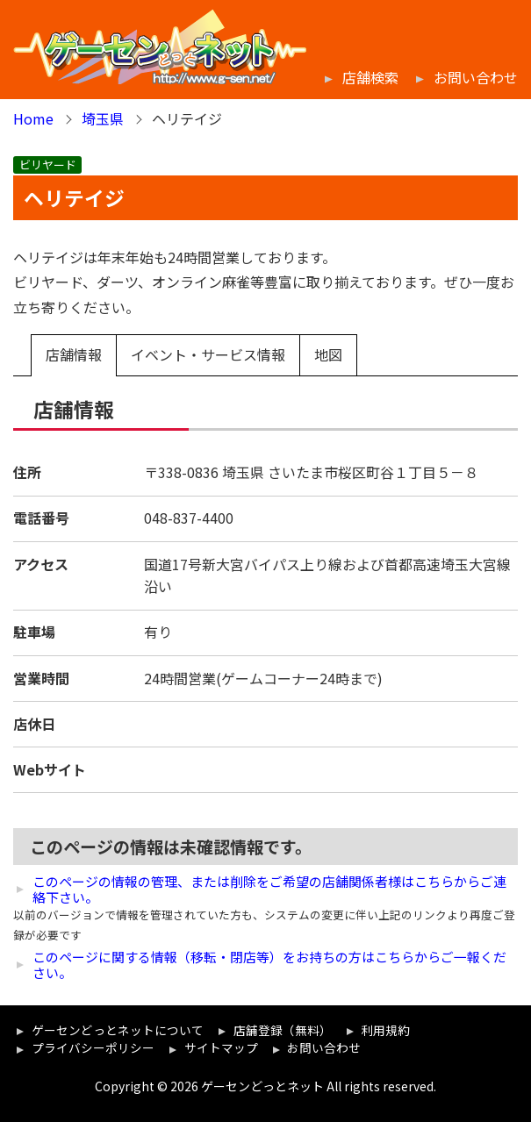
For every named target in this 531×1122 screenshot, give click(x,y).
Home (33, 118)
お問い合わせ (476, 77)
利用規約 (385, 1030)
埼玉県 (103, 118)
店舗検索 (370, 77)
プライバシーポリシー (93, 1047)
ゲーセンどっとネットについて (118, 1030)
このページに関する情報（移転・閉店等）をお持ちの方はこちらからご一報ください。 (269, 965)
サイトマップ (221, 1047)
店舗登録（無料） (282, 1030)
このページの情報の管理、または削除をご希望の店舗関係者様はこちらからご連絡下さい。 (269, 889)
